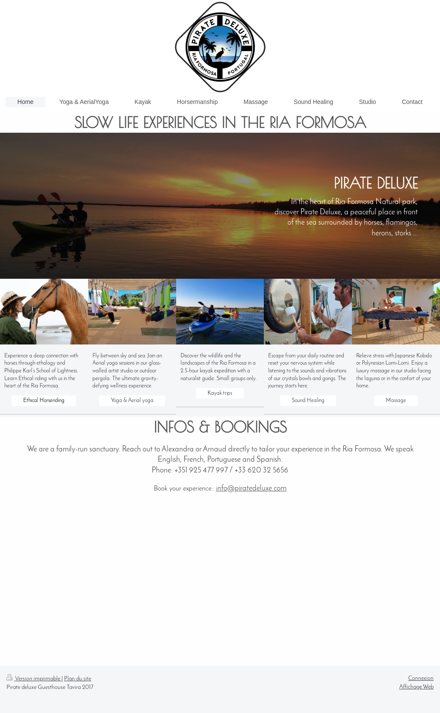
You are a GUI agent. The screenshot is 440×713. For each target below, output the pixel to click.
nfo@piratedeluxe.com (252, 488)
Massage (396, 400)
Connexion (421, 678)
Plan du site (77, 679)
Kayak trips (220, 393)
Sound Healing (308, 400)
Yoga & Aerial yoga (132, 400)
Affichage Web (416, 687)
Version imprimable (33, 679)
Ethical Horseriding (43, 400)
